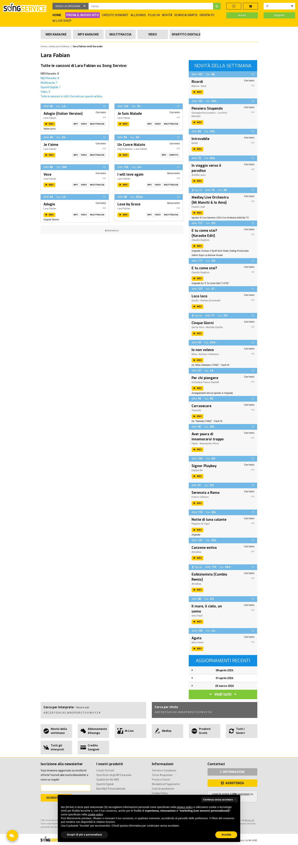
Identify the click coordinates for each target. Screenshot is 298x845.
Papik (195, 443)
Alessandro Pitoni (209, 443)
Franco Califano (200, 497)
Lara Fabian (50, 117)
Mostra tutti (82, 707)
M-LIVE (253, 840)
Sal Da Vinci (198, 327)
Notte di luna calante (209, 519)
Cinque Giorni (203, 323)
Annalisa (196, 552)
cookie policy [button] (95, 814)
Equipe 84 (197, 470)
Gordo (195, 300)
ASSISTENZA (232, 783)
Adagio (49, 204)
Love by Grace (128, 204)
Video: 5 (45, 91)
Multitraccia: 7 (49, 82)
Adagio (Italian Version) (63, 113)
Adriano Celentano (209, 354)
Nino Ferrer (198, 642)
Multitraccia (120, 34)
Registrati (279, 15)
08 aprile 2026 (224, 670)
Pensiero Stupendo (207, 108)
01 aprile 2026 (224, 678)
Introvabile (200, 139)
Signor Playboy (204, 466)
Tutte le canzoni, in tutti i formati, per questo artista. (71, 96)
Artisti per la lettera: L (60, 46)
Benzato (196, 116)
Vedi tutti (222, 694)
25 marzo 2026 (224, 685)
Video (152, 34)
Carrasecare (201, 406)
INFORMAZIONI (232, 772)
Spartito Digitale (186, 34)
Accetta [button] (226, 834)
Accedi (242, 15)
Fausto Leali (198, 206)
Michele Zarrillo (214, 327)
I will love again (130, 174)
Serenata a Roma (206, 492)
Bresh (195, 143)
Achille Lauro (199, 175)
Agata (196, 638)
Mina (194, 354)
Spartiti (173, 155)
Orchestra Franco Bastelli (205, 382)
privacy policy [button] (185, 807)
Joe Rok (222, 112)
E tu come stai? (204, 268)
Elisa (203, 86)
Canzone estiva (204, 547)
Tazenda (196, 410)
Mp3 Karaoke (88, 34)
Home (44, 46)
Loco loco (199, 296)
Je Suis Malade (129, 113)
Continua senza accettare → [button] (219, 799)
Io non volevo (203, 350)
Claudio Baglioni (200, 240)
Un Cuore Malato (131, 144)
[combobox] (151, 6)
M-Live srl (249, 820)
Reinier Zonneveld (210, 300)
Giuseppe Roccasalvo (204, 112)
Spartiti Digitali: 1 (51, 87)
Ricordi (197, 81)
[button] (70, 6)
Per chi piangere (205, 378)
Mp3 (76, 124)
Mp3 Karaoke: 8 (50, 78)
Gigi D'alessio (124, 149)
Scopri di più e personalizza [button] (84, 834)
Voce (47, 174)
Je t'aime (51, 144)
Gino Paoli (197, 615)
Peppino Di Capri (201, 523)
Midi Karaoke (56, 34)
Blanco (195, 86)
